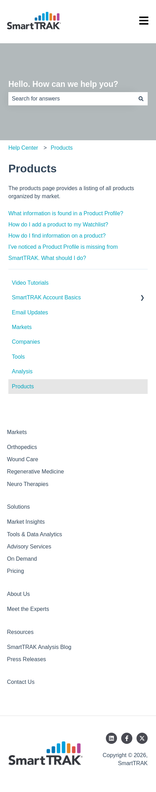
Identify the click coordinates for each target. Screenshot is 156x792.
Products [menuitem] (23, 386)
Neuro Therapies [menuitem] (27, 484)
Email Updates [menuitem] (30, 312)
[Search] (141, 98)
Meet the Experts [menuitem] (28, 609)
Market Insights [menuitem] (26, 522)
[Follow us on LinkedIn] (111, 738)
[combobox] (71, 98)
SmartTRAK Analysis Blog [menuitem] (39, 647)
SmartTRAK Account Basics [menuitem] (46, 297)
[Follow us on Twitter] (142, 738)
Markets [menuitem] (22, 327)
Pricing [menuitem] (15, 571)
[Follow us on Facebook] (126, 738)
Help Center (23, 148)
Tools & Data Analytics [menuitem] (34, 534)
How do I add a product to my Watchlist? (58, 224)
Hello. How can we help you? (63, 84)
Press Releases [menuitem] (26, 659)
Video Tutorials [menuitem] (30, 283)
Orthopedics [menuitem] (22, 447)
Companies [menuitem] (26, 342)
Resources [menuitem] (20, 632)
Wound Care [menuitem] (22, 459)
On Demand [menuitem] (22, 559)
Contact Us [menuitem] (20, 682)
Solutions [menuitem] (18, 507)
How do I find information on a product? (57, 236)
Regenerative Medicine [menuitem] (35, 472)
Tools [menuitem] (18, 357)
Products (62, 148)
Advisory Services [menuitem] (29, 547)
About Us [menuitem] (18, 594)
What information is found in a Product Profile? (65, 213)
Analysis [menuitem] (22, 371)
